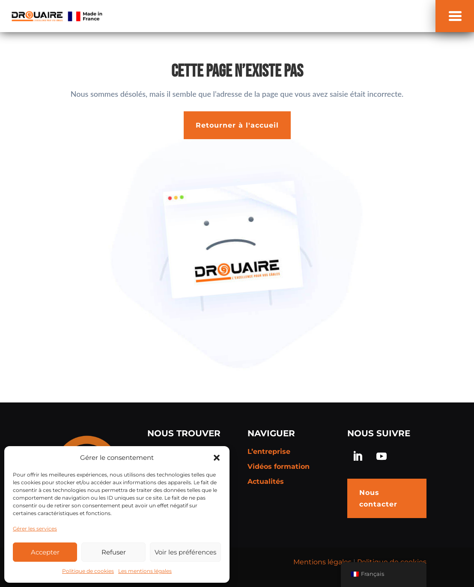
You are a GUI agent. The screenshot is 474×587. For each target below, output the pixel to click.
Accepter (45, 552)
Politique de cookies (88, 571)
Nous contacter (378, 498)
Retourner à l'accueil (237, 125)
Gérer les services (35, 528)
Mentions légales (322, 562)
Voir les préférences (185, 552)
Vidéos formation (278, 466)
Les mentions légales (145, 571)
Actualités (265, 481)
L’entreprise (268, 451)
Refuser (113, 552)
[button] (216, 457)
